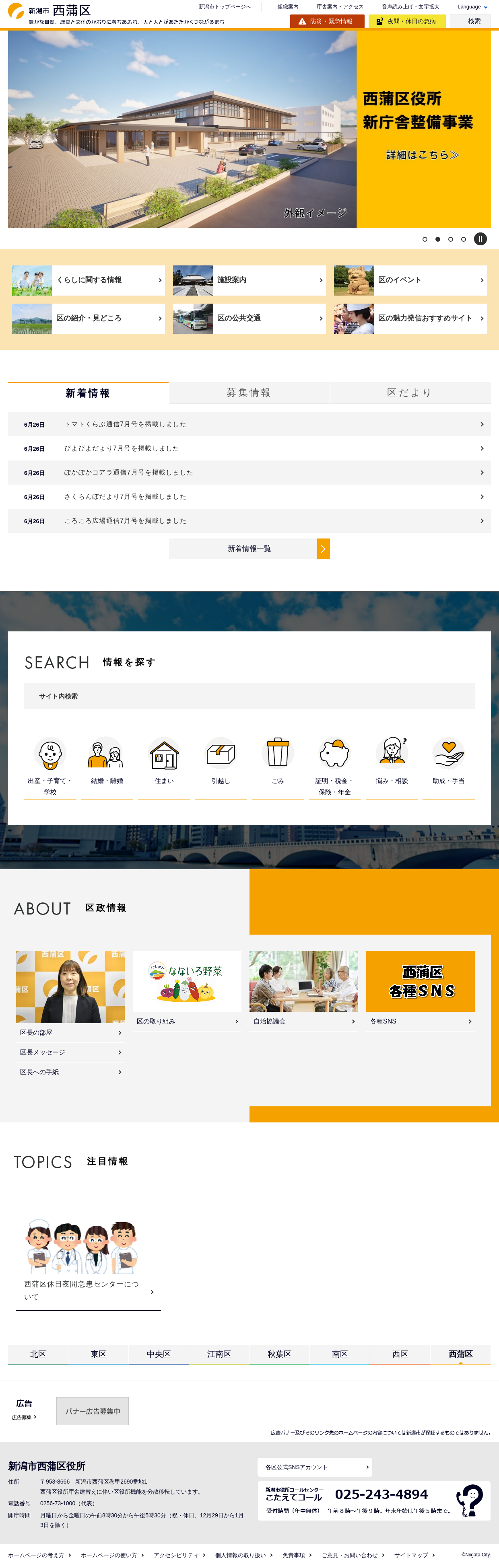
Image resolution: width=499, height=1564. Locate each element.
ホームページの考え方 (36, 1552)
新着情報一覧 (249, 549)
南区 (340, 1351)
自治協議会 (270, 1018)
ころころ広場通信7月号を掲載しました (125, 521)
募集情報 (249, 392)
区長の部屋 (36, 1029)
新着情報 (88, 393)
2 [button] (437, 239)
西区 (400, 1351)
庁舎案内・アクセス (340, 7)
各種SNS (383, 1018)
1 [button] (425, 239)
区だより (410, 392)
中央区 (159, 1351)
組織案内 (288, 7)
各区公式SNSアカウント (297, 1464)
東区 (99, 1351)
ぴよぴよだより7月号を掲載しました (122, 448)
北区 (38, 1351)
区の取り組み (156, 1018)
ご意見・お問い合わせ (350, 1552)
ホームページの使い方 (109, 1552)
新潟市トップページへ (225, 7)
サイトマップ (411, 1552)
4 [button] (463, 239)
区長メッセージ (42, 1049)
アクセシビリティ (176, 1552)
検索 (474, 21)
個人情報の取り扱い (240, 1552)
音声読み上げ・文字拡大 (410, 7)
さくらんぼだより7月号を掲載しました (125, 496)
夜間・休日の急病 (412, 21)
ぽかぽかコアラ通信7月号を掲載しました (129, 472)
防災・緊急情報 (331, 21)
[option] (249, 129)
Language (469, 7)
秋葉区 (280, 1351)
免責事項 (293, 1552)
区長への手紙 (39, 1069)
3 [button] (450, 239)
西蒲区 (461, 1351)
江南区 (219, 1351)
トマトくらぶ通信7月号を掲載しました (125, 424)
